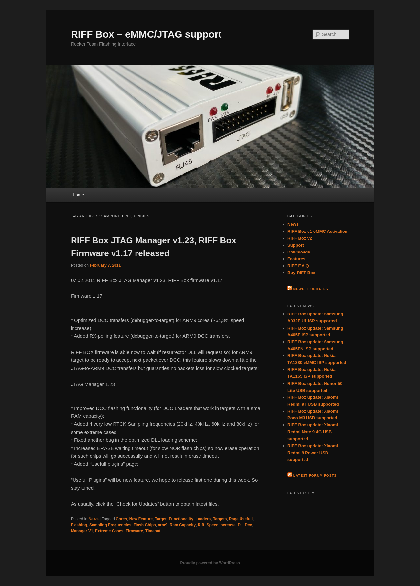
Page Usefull (241, 519)
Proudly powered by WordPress (210, 563)
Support (295, 245)
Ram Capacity (183, 525)
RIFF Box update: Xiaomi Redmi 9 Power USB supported (312, 452)
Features (296, 258)
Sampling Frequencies (110, 525)
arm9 (162, 525)
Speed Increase (221, 525)
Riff (201, 525)
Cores (121, 519)
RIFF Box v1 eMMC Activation (317, 231)
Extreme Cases (109, 531)
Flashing (79, 525)
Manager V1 (82, 531)
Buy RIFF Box (301, 272)
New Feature (141, 519)
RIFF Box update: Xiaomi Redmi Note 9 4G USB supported (312, 431)
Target (161, 519)
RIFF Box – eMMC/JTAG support (146, 34)
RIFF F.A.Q (298, 265)
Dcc (248, 525)
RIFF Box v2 (299, 238)
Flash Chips (145, 525)
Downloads (298, 252)
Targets (220, 519)
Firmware (134, 531)
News (93, 519)
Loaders (203, 519)
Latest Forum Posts (315, 475)
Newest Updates (310, 289)
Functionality (181, 519)
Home (78, 194)
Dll (240, 525)
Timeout (152, 531)
